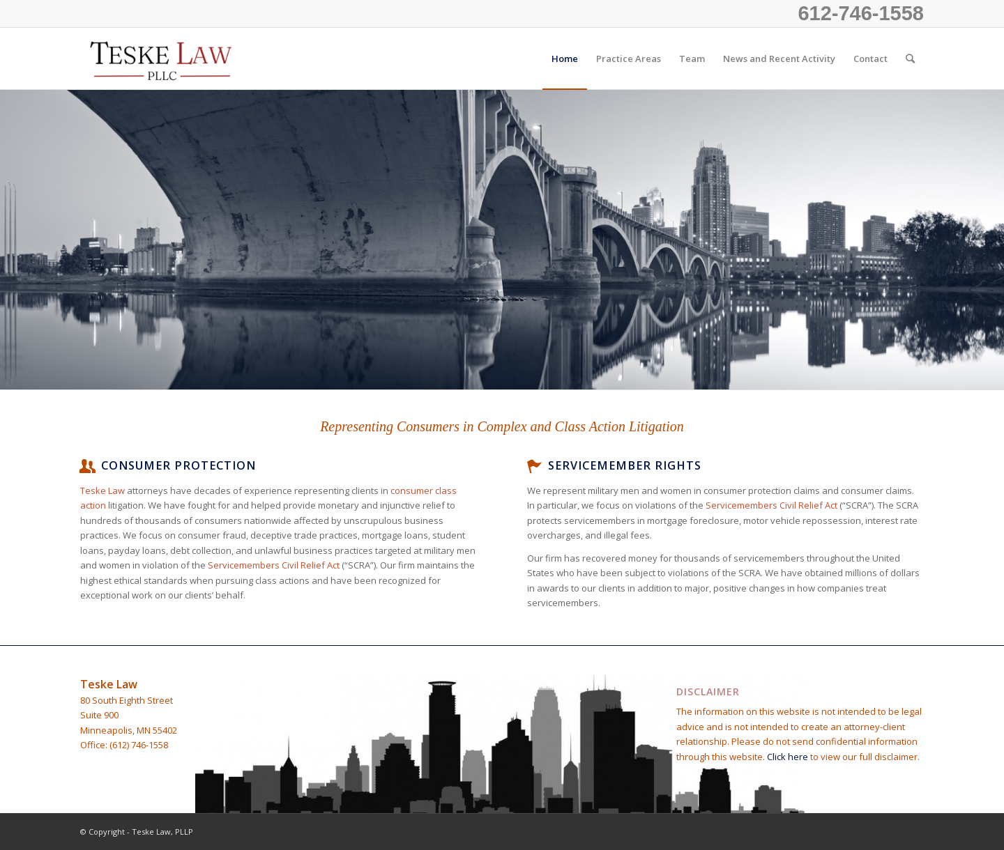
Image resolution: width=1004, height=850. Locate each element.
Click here (788, 756)
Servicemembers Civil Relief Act (274, 565)
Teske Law (102, 490)
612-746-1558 (861, 13)
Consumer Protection (178, 465)
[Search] (910, 58)
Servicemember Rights (624, 465)
